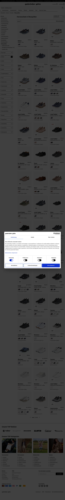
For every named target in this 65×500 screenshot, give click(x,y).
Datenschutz (8, 252)
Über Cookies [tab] (51, 237)
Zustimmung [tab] (14, 237)
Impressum (14, 252)
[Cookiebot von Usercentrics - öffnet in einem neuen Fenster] (54, 234)
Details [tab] (32, 237)
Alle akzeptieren (50, 265)
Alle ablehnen (14, 265)
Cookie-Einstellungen (32, 265)
